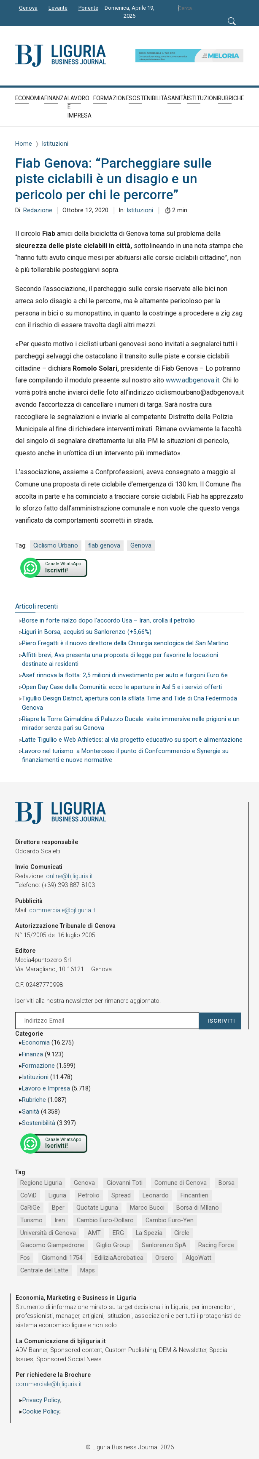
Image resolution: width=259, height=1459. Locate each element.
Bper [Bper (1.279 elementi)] (58, 1207)
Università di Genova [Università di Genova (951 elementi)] (48, 1233)
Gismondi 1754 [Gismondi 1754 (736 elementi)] (62, 1257)
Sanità (30, 1111)
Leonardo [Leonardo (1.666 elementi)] (156, 1195)
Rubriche (34, 1100)
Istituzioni (140, 210)
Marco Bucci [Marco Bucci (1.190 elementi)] (147, 1207)
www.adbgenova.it (192, 380)
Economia (36, 1042)
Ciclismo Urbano (55, 545)
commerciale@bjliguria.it (62, 910)
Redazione (37, 210)
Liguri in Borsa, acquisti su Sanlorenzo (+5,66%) (86, 632)
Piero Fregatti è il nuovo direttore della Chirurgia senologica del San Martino (125, 643)
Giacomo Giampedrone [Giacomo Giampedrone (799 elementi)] (52, 1245)
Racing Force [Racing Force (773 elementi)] (216, 1245)
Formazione (38, 1065)
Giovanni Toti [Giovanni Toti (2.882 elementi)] (125, 1182)
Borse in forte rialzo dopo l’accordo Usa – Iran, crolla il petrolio (108, 620)
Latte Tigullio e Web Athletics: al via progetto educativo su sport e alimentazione (132, 739)
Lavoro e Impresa (46, 1088)
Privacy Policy (41, 1400)
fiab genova (104, 545)
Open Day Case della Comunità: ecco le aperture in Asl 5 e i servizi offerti (122, 687)
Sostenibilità (38, 1123)
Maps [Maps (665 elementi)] (87, 1270)
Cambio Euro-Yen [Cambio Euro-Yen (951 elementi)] (170, 1220)
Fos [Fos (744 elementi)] (25, 1257)
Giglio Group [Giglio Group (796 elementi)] (113, 1245)
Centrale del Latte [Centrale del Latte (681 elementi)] (44, 1270)
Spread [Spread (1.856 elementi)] (121, 1195)
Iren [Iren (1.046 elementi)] (59, 1220)
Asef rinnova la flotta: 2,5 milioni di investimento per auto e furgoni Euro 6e (125, 675)
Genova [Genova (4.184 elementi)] (84, 1182)
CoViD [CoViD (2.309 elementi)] (28, 1195)
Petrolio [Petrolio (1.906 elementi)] (89, 1195)
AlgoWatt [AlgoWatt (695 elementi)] (198, 1257)
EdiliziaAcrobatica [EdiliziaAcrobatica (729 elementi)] (118, 1257)
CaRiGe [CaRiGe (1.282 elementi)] (30, 1207)
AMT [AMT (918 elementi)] (94, 1233)
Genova (140, 545)
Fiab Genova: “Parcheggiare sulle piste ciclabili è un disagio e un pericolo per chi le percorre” (113, 179)
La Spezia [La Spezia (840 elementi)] (149, 1233)
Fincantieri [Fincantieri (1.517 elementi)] (194, 1195)
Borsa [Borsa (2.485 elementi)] (227, 1182)
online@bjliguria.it (69, 876)
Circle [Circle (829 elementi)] (181, 1233)
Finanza (32, 1054)
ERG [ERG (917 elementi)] (118, 1233)
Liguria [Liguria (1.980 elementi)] (57, 1195)
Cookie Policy (40, 1411)
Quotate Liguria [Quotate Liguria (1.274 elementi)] (97, 1207)
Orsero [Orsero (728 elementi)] (164, 1257)
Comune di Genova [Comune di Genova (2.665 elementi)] (180, 1182)
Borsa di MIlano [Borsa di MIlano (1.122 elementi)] (197, 1207)
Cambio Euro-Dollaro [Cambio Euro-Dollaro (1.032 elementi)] (105, 1220)
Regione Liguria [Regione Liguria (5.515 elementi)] (41, 1182)
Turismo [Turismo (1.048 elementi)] (31, 1220)
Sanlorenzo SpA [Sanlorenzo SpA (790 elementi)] (164, 1245)
